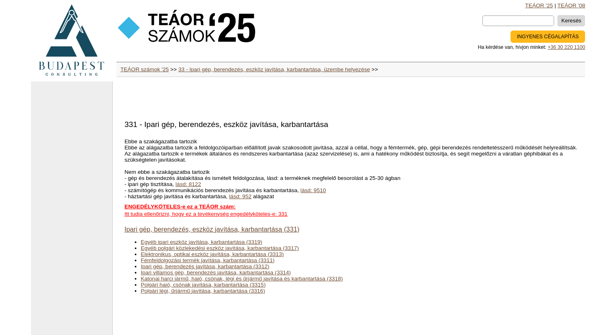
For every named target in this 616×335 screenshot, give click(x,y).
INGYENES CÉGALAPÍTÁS (548, 36)
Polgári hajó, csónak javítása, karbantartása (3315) (203, 285)
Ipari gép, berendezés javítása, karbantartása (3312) (205, 266)
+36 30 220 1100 (566, 47)
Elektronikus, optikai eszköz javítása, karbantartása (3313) (212, 254)
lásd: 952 (240, 196)
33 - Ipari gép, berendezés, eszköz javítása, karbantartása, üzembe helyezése (274, 69)
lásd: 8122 (188, 184)
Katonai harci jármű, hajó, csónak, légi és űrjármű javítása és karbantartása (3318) (242, 279)
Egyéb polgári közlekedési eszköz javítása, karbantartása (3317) (220, 248)
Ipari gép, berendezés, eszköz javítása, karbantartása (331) (212, 229)
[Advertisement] (71, 212)
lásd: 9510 (313, 190)
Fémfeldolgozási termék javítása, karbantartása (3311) (208, 260)
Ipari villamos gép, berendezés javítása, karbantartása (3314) (216, 272)
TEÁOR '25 (539, 5)
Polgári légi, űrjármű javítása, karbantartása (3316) (203, 291)
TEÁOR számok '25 (145, 69)
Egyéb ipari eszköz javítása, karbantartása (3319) (201, 242)
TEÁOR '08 (571, 5)
